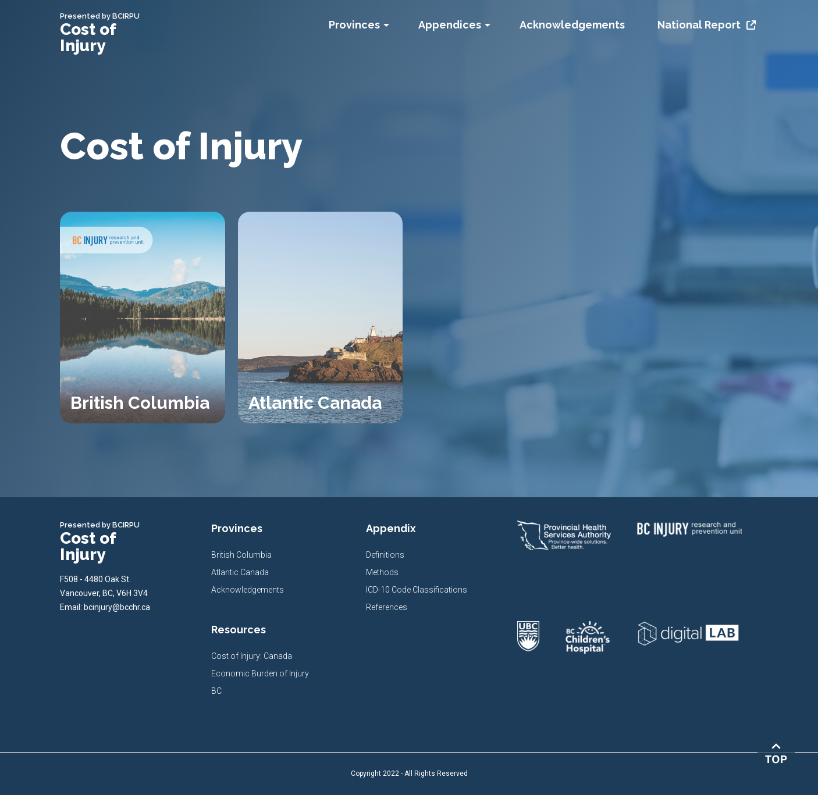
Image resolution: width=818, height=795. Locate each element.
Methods (382, 572)
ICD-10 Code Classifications (416, 589)
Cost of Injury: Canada (251, 656)
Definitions (385, 554)
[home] (112, 33)
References (386, 607)
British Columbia (241, 554)
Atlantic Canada (240, 572)
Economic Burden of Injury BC (260, 682)
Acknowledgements (247, 589)
